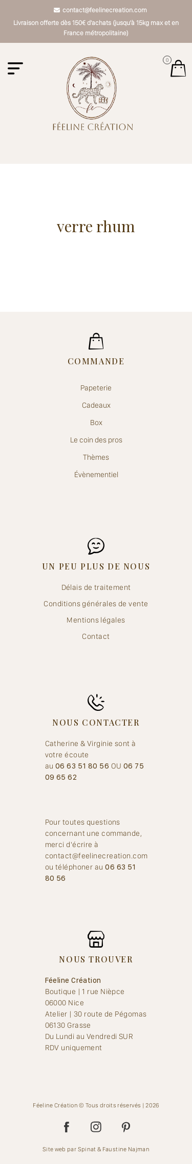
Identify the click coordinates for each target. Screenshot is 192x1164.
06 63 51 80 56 (83, 766)
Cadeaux (96, 405)
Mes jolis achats (178, 68)
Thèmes (96, 457)
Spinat (87, 1149)
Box (96, 422)
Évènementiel (96, 474)
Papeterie (96, 387)
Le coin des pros (96, 439)
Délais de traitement (96, 587)
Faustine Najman (126, 1149)
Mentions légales (96, 620)
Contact (96, 636)
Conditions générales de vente (96, 603)
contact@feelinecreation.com (100, 10)
